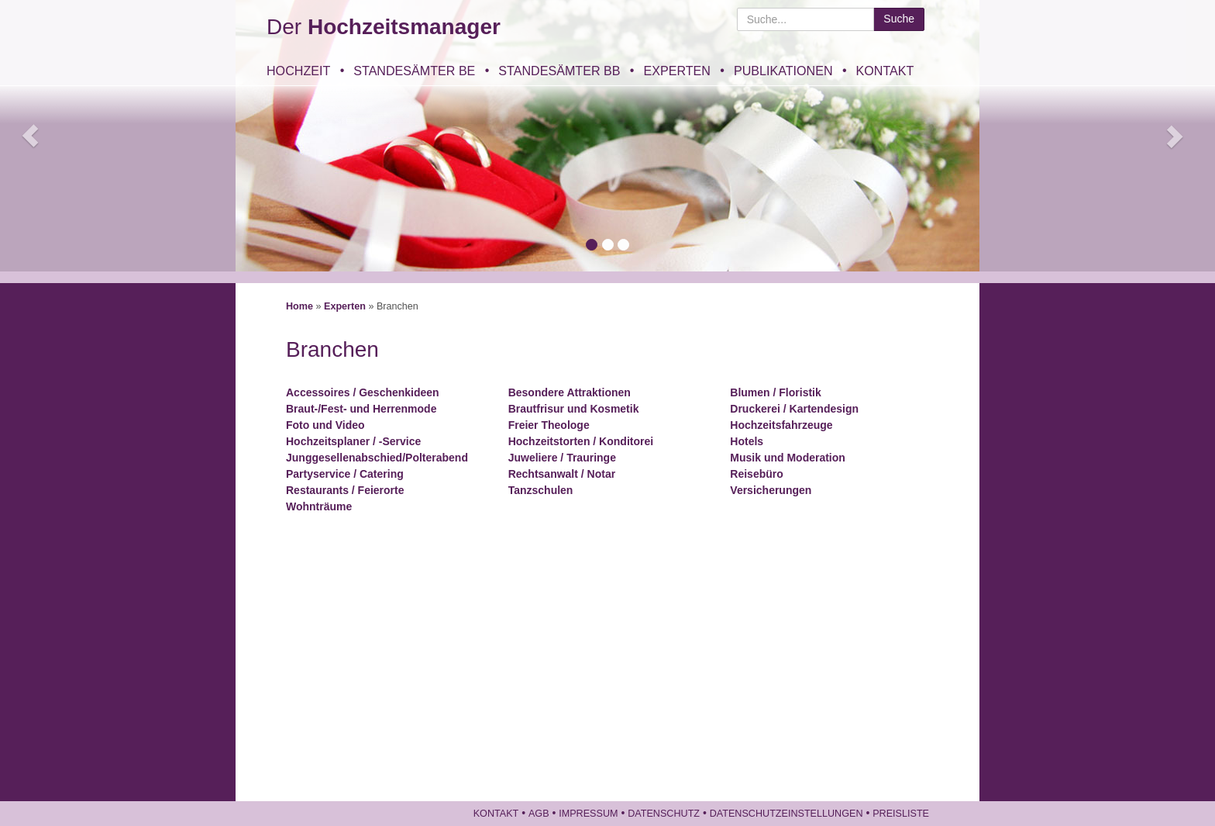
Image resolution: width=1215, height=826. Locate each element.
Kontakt (885, 71)
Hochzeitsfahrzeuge (781, 425)
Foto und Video (325, 425)
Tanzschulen (540, 490)
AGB (538, 813)
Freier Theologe (549, 425)
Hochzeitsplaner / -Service (353, 441)
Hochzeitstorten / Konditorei (580, 441)
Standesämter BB (559, 71)
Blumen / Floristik (775, 392)
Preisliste (901, 813)
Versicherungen (770, 490)
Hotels (746, 441)
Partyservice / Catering (345, 474)
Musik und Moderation (787, 457)
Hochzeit (298, 71)
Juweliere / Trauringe (562, 457)
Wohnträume (319, 506)
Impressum (588, 813)
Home (299, 306)
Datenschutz (664, 813)
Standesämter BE (414, 71)
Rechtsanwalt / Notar (561, 474)
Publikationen (783, 71)
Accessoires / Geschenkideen (362, 392)
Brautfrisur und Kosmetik (573, 409)
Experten (676, 71)
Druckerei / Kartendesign (794, 409)
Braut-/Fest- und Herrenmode (361, 409)
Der (384, 27)
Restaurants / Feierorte (345, 490)
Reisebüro (756, 474)
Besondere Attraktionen (569, 392)
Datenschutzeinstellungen (786, 813)
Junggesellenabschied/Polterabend (377, 457)
